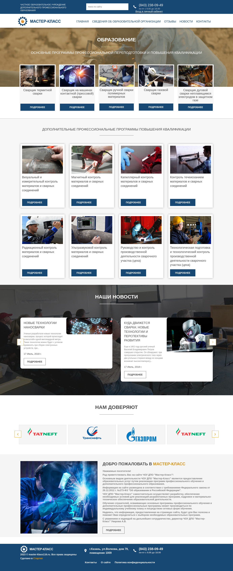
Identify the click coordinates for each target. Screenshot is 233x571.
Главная (82, 21)
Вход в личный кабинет (149, 11)
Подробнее (37, 107)
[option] (42, 434)
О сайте (106, 562)
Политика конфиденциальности (135, 562)
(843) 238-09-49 (151, 5)
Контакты (203, 21)
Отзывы (170, 21)
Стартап (38, 558)
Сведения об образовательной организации (126, 21)
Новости (186, 21)
